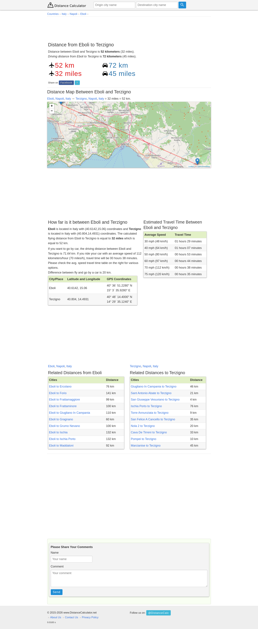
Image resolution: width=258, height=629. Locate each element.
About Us (55, 617)
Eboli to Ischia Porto (62, 439)
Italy (68, 98)
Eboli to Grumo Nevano (64, 426)
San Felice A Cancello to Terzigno (153, 419)
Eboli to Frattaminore (63, 406)
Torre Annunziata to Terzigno (150, 412)
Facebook (66, 82)
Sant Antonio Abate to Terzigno (151, 393)
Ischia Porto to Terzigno (146, 406)
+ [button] (52, 106)
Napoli (60, 98)
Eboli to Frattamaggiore (64, 399)
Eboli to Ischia (58, 432)
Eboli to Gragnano (61, 419)
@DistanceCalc (158, 612)
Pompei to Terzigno (143, 439)
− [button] (52, 111)
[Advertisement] (129, 28)
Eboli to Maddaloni (61, 445)
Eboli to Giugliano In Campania (69, 412)
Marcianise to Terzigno (146, 445)
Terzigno (81, 98)
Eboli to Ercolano (60, 386)
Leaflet (191, 166)
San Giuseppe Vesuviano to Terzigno (155, 399)
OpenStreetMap (203, 166)
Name (55, 552)
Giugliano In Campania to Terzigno (154, 386)
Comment (57, 566)
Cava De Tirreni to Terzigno (149, 432)
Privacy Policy (90, 617)
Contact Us (71, 617)
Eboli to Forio (58, 393)
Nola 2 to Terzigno (143, 426)
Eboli (50, 98)
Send (56, 592)
